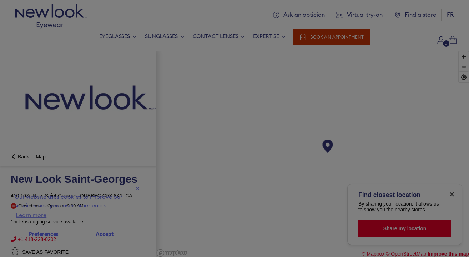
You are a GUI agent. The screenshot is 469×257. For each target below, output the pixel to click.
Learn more (31, 215)
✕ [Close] (137, 189)
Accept (105, 234)
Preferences (44, 234)
